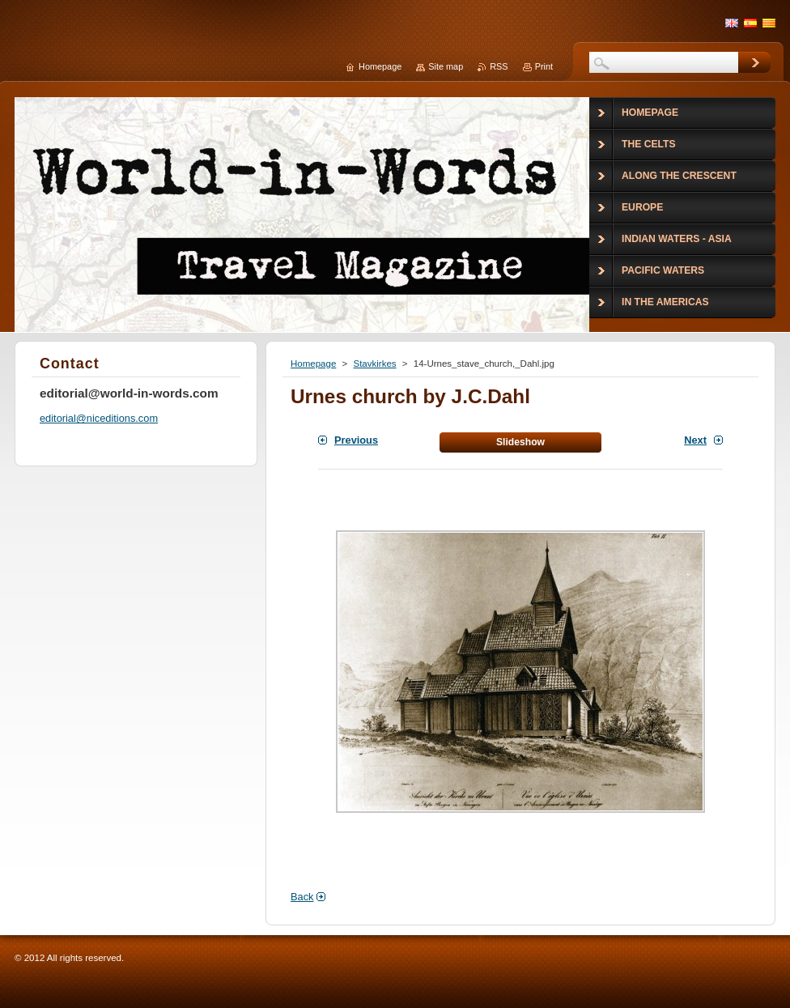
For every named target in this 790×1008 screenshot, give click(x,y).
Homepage (313, 363)
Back (302, 897)
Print (544, 66)
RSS (499, 66)
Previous (356, 440)
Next (695, 440)
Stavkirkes (374, 363)
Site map (445, 66)
